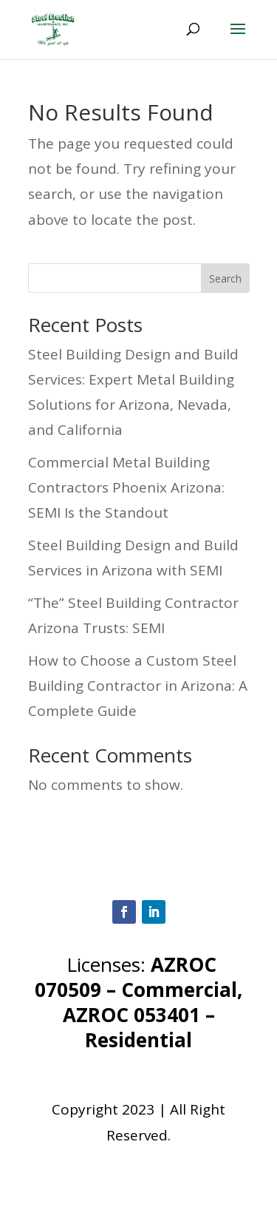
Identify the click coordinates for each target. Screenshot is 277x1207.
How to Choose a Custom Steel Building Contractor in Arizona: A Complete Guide (137, 685)
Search (225, 278)
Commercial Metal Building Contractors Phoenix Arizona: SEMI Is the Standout (126, 487)
